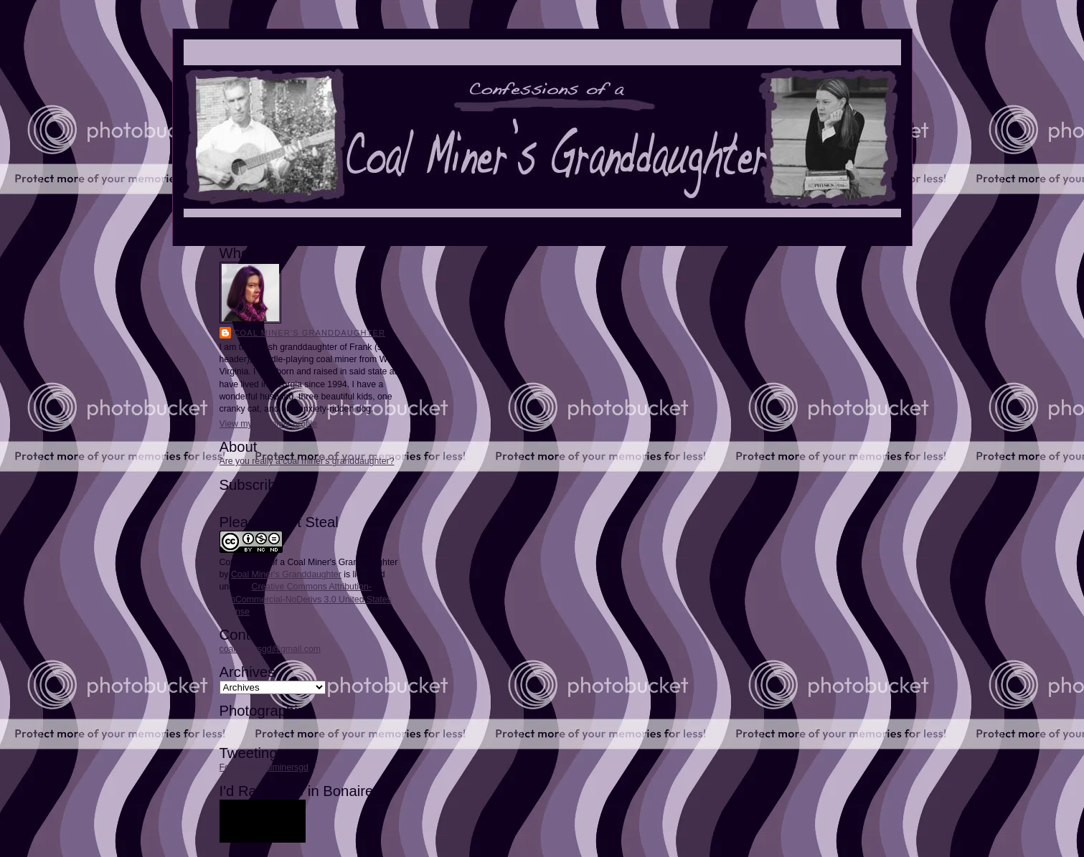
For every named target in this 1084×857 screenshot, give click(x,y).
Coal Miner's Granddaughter (310, 332)
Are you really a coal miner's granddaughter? (307, 461)
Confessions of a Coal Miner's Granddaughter (309, 562)
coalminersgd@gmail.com (270, 649)
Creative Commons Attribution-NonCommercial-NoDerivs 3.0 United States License (306, 599)
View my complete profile (268, 424)
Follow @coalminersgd (264, 767)
